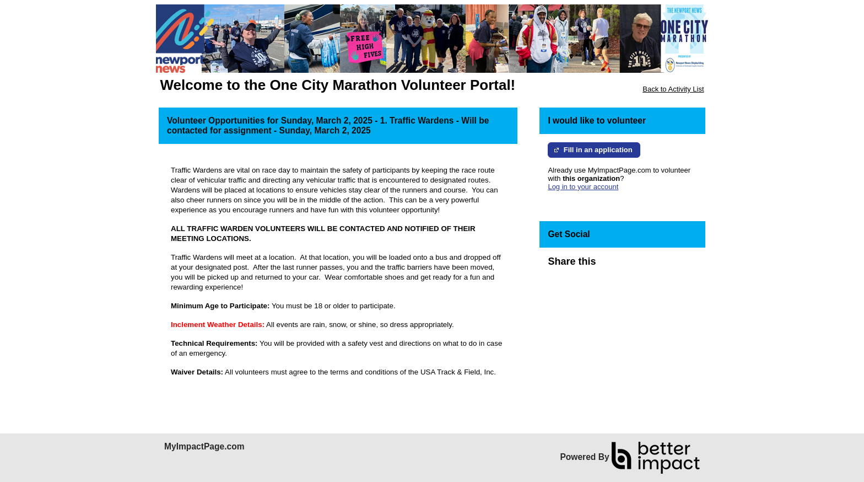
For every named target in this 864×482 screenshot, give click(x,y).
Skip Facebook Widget (631, 266)
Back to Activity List (673, 89)
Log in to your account (583, 187)
